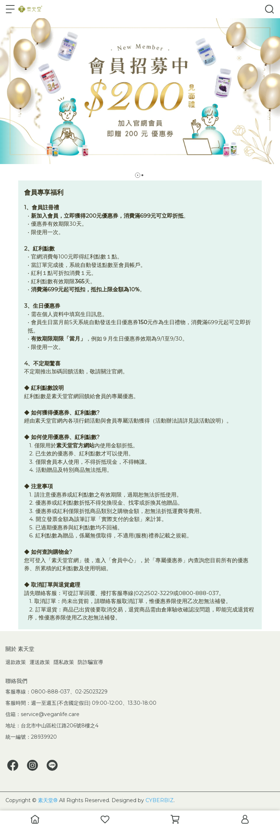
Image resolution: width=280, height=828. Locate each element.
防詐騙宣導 (90, 662)
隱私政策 (64, 662)
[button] (137, 175)
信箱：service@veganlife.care (42, 714)
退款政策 (15, 662)
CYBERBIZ (159, 800)
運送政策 (40, 662)
